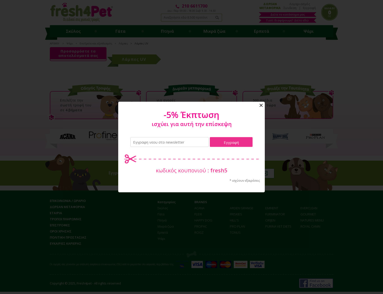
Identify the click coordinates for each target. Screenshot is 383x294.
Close (261, 105)
